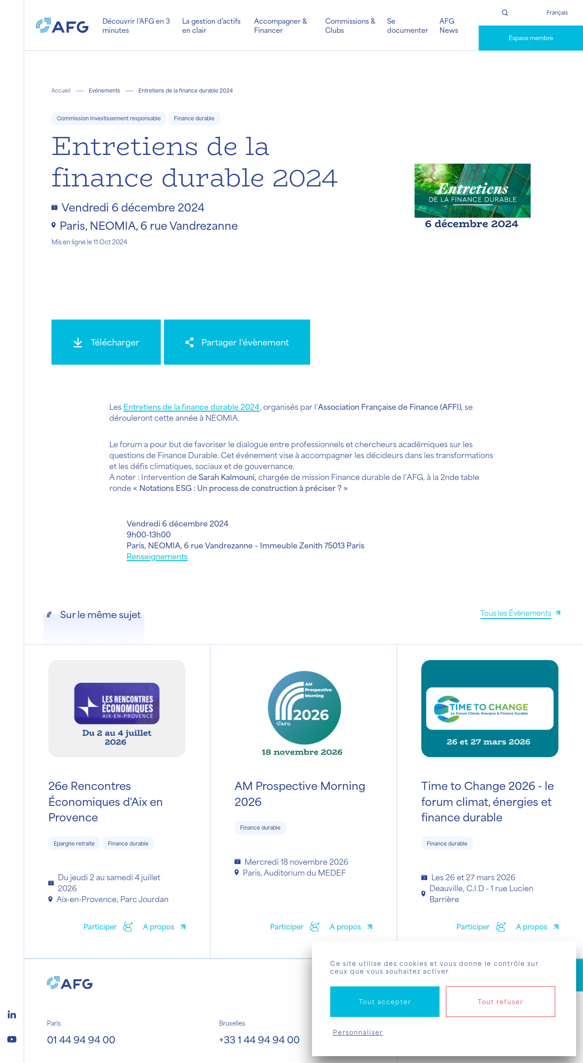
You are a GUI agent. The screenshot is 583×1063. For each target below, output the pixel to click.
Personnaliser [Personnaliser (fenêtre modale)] (358, 1032)
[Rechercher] (505, 13)
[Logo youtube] (11, 1038)
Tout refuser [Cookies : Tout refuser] (500, 1002)
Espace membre (531, 37)
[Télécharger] (106, 342)
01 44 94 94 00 (81, 1039)
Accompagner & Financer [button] (280, 25)
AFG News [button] (449, 25)
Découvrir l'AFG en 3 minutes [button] (136, 25)
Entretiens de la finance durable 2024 (191, 407)
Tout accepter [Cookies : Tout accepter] (385, 1002)
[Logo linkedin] (12, 1013)
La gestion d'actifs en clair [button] (211, 25)
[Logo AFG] (62, 25)
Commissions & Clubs (350, 25)
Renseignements (157, 556)
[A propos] (164, 928)
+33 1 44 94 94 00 (259, 1039)
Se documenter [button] (407, 25)
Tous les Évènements (516, 613)
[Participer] (108, 928)
